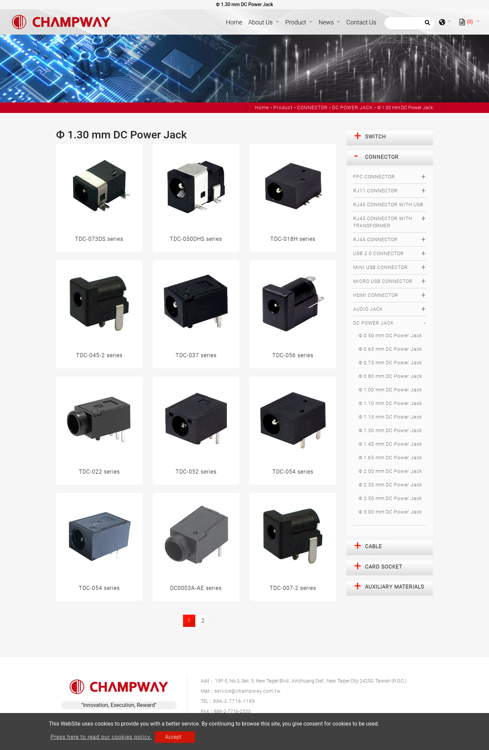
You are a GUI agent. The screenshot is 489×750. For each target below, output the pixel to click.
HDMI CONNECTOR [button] (375, 295)
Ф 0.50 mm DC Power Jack (390, 335)
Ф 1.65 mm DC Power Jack (390, 457)
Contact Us (361, 22)
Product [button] (296, 22)
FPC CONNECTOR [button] (374, 176)
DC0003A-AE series (196, 588)
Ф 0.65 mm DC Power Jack (390, 349)
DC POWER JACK (352, 107)
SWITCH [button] (375, 137)
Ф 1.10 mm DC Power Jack (390, 403)
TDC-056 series (292, 355)
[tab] (389, 137)
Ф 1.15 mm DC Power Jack (390, 417)
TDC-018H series (292, 239)
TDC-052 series (196, 471)
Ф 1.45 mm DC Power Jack (390, 444)
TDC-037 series (196, 355)
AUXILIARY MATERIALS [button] (394, 587)
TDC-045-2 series (99, 355)
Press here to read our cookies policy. (101, 737)
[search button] (426, 25)
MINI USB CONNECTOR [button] (380, 267)
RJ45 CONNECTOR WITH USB (388, 204)
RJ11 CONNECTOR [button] (375, 190)
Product (283, 107)
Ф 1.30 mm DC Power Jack (390, 430)
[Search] (409, 23)
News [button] (327, 22)
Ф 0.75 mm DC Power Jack (390, 362)
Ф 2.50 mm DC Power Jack (390, 498)
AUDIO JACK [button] (368, 309)
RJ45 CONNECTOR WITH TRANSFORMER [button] (382, 222)
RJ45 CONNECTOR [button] (375, 239)
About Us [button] (261, 22)
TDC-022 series (99, 471)
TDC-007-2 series (293, 588)
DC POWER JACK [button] (373, 323)
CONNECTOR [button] (382, 157)
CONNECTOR (312, 107)
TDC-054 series (292, 471)
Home (235, 21)
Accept (173, 737)
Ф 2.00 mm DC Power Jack (390, 471)
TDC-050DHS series (196, 239)
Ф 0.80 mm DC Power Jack (390, 376)
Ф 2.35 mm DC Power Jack (390, 484)
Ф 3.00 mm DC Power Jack (390, 512)
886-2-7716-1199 (234, 701)
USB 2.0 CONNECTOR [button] (378, 253)
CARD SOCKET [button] (383, 567)
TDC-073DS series (99, 239)
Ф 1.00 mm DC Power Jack (390, 389)
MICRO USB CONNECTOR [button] (383, 281)
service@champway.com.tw (247, 691)
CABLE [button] (373, 546)
